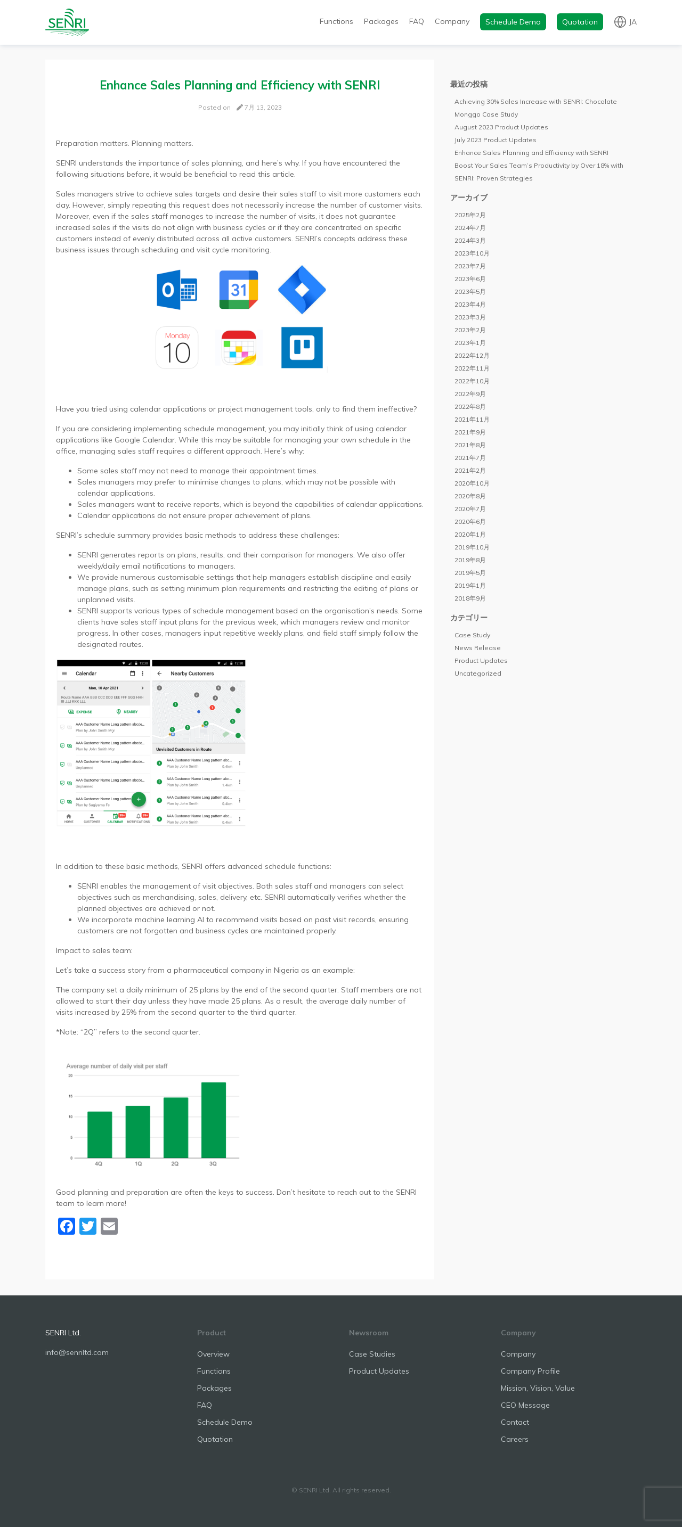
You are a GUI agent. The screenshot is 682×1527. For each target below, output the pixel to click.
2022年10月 (472, 381)
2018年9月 (470, 598)
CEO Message (525, 1405)
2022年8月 (470, 407)
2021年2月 (470, 470)
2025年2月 (470, 215)
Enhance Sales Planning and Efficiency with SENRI (531, 153)
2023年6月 (470, 279)
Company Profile (530, 1371)
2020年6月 (470, 522)
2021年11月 (472, 419)
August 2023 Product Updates (501, 127)
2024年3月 (470, 240)
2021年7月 (470, 458)
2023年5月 (470, 291)
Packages (381, 21)
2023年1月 (470, 343)
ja (633, 21)
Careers (515, 1439)
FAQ (416, 21)
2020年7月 (470, 509)
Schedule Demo (513, 22)
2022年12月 (472, 355)
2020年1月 (470, 534)
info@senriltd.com (77, 1352)
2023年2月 (470, 330)
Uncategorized (477, 673)
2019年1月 (470, 585)
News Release (477, 648)
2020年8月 (470, 496)
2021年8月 (470, 445)
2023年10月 (472, 253)
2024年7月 (470, 228)
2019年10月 (472, 547)
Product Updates (481, 660)
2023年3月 (470, 317)
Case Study (472, 635)
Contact (515, 1422)
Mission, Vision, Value (538, 1388)
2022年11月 (472, 368)
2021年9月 (470, 432)
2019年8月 (470, 560)
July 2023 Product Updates (495, 140)
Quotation (580, 22)
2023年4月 (470, 304)
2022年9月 (470, 394)
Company (452, 21)
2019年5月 (470, 573)
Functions (336, 21)
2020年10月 (472, 483)
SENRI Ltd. (63, 1332)
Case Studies (372, 1354)
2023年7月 (470, 266)
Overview (213, 1354)
